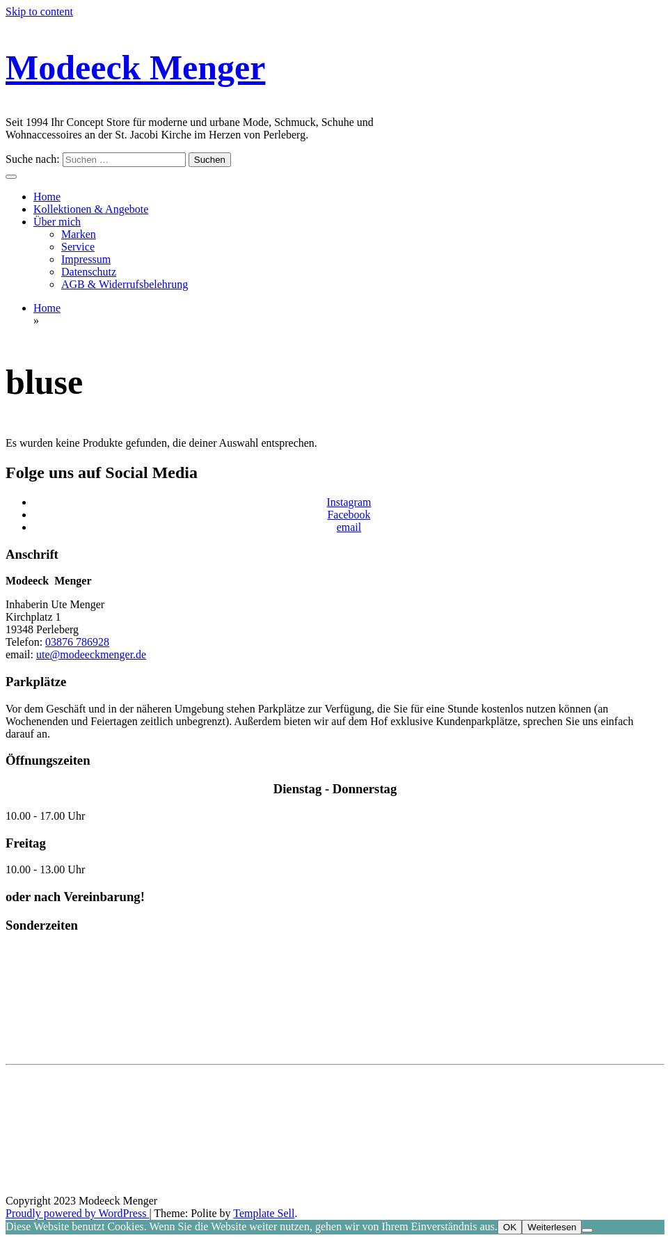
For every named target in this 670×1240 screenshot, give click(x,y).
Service (78, 247)
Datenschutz (88, 272)
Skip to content (39, 11)
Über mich (57, 222)
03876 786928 (77, 642)
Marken (78, 234)
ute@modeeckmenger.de (91, 654)
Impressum (86, 259)
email (349, 527)
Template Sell (263, 1213)
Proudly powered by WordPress (77, 1213)
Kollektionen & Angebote (90, 209)
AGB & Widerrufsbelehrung (124, 284)
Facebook (348, 514)
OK (509, 1227)
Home (47, 196)
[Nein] (587, 1230)
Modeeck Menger (135, 67)
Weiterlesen (551, 1227)
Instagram (349, 502)
